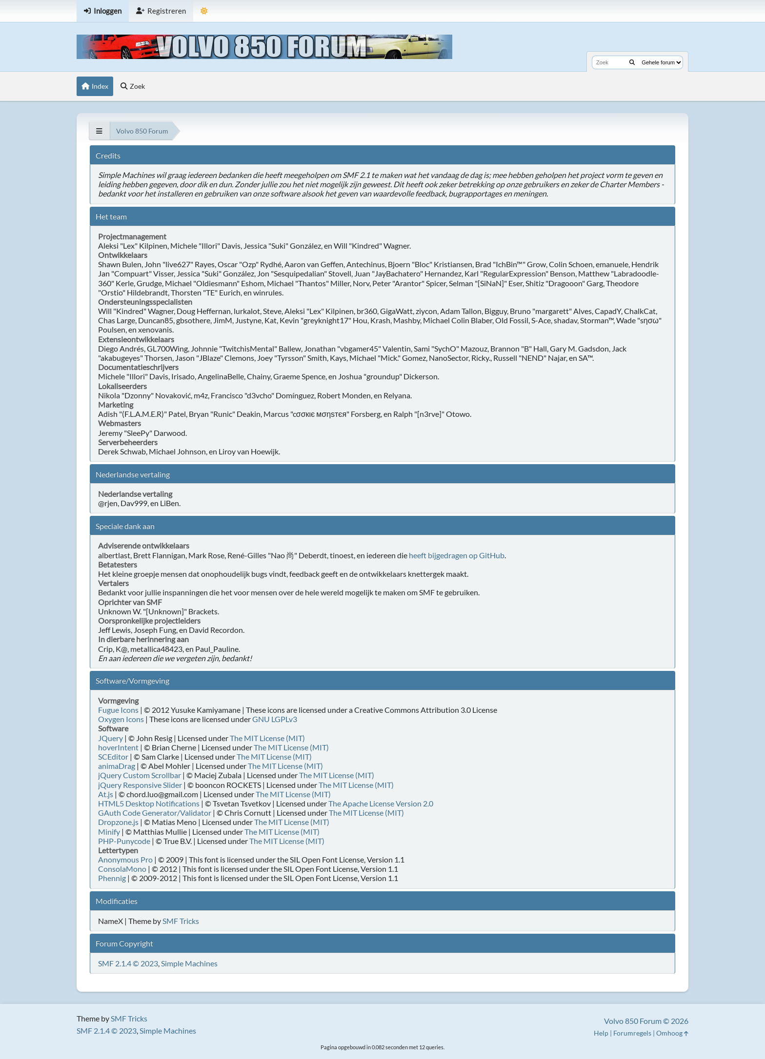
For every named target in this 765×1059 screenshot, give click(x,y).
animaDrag (116, 765)
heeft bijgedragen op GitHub (456, 555)
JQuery (110, 738)
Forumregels (632, 1033)
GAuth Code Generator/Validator (154, 812)
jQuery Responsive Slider (140, 784)
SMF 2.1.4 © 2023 (128, 963)
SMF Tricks (180, 920)
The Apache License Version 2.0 (380, 803)
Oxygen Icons (121, 719)
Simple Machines (189, 963)
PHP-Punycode (124, 840)
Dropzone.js (118, 821)
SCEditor (113, 756)
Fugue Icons (118, 709)
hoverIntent (118, 747)
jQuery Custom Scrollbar (139, 775)
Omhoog (672, 1033)
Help (601, 1033)
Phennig (112, 877)
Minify (109, 831)
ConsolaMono (122, 868)
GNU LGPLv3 (274, 719)
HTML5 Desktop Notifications (149, 803)
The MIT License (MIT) (267, 738)
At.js (105, 794)
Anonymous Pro (125, 859)
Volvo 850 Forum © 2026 (646, 1020)
